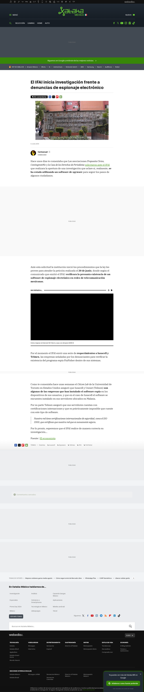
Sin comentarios (40, 97)
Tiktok (133, 23)
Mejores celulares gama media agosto (39, 578)
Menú (15, 15)
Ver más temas (16, 616)
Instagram (125, 23)
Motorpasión (87, 646)
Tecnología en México (39, 606)
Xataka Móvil (14, 649)
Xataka (12, 646)
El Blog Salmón (125, 646)
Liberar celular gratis (122, 578)
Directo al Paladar (71, 646)
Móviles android (59, 606)
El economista (47, 438)
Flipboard (57, 96)
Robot (117, 67)
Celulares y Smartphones (36, 601)
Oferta (43, 67)
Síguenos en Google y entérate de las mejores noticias (70, 60)
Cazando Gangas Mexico (59, 594)
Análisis (34, 593)
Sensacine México (53, 674)
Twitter (118, 23)
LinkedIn (114, 615)
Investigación (15, 593)
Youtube (121, 23)
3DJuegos (31, 646)
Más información (89, 690)
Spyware (62, 445)
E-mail (60, 96)
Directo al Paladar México (71, 675)
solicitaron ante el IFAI (97, 164)
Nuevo (128, 15)
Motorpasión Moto (90, 649)
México (12, 611)
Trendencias (106, 646)
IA (49, 67)
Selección (20, 23)
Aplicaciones (57, 600)
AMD (82, 67)
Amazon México (32, 67)
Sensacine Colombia (50, 678)
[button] (44, 151)
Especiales (14, 600)
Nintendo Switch (71, 67)
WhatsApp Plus (90, 578)
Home (39, 23)
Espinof (49, 649)
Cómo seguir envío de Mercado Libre (69, 578)
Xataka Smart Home (14, 656)
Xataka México (72, 11)
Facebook (114, 23)
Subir (128, 635)
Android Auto (57, 67)
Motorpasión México (87, 675)
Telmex (72, 445)
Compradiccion (107, 652)
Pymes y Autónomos (124, 650)
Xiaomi (99, 67)
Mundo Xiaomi (15, 660)
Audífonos (108, 67)
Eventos (42, 445)
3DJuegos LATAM (34, 674)
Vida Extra (31, 649)
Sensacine (50, 646)
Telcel (55, 611)
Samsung (90, 67)
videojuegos (35, 611)
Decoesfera (106, 649)
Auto (47, 23)
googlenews (129, 23)
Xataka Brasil (14, 677)
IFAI (80, 445)
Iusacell (52, 445)
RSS (105, 615)
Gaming (31, 23)
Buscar (130, 626)
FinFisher (88, 445)
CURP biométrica (106, 578)
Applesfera (13, 652)
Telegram (101, 615)
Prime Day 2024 (15, 606)
